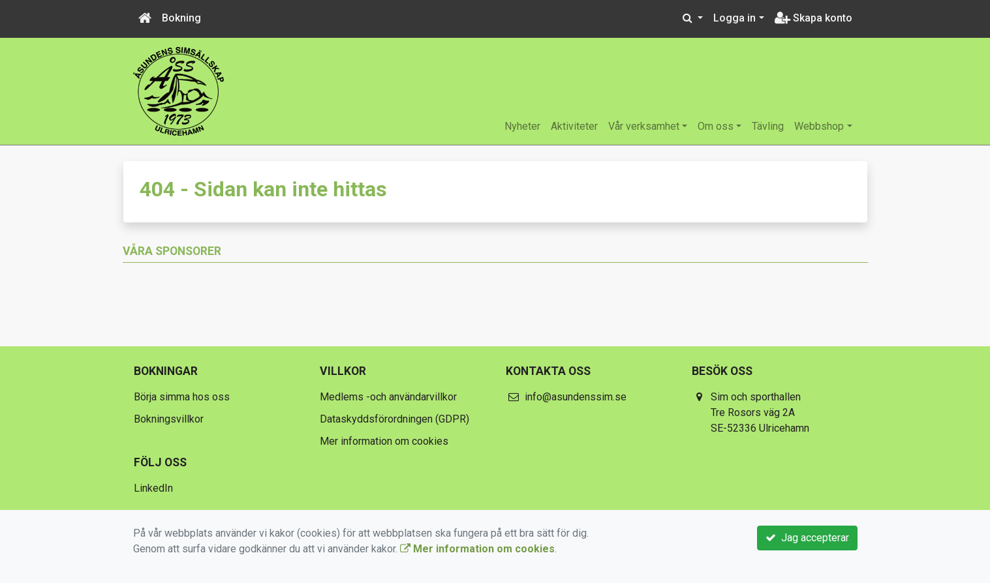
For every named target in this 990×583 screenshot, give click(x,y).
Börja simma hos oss (182, 397)
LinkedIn (153, 488)
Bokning (181, 18)
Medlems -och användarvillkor (388, 397)
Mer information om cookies (384, 441)
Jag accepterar (807, 537)
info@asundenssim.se (575, 397)
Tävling (768, 126)
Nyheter (522, 126)
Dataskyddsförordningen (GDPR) (394, 419)
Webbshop (819, 126)
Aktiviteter (574, 126)
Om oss (716, 126)
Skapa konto (813, 18)
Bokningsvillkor (169, 419)
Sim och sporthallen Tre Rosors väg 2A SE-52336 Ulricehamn (760, 412)
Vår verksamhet (643, 126)
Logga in (734, 18)
